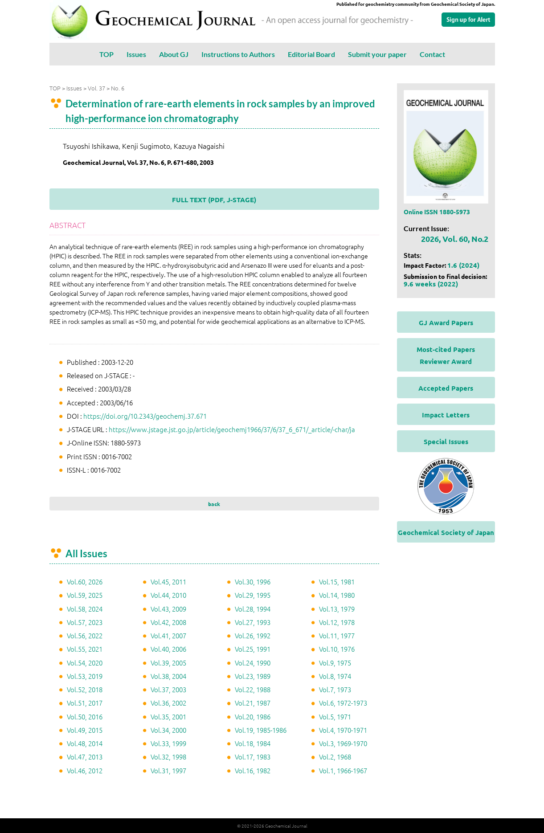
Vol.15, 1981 (337, 581)
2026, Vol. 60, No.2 (454, 238)
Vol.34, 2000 (168, 730)
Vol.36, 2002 (168, 702)
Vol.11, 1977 (337, 635)
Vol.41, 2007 (168, 635)
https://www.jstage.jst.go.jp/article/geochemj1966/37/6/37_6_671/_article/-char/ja (232, 429)
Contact (432, 54)
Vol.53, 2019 (84, 676)
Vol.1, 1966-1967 (343, 770)
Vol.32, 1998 (168, 756)
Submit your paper (377, 54)
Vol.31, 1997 (168, 770)
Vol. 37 (96, 88)
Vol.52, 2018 (84, 689)
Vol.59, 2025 (84, 595)
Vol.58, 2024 (84, 608)
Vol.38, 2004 (168, 676)
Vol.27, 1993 (252, 622)
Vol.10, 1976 (337, 648)
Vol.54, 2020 (84, 662)
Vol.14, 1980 (337, 595)
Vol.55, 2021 (84, 648)
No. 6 (117, 88)
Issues (136, 54)
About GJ (173, 54)
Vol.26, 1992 (252, 635)
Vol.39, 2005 (168, 662)
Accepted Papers (445, 388)
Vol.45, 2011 (168, 581)
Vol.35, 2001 (168, 716)
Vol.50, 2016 (84, 716)
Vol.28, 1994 (252, 608)
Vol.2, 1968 (335, 756)
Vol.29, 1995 (252, 595)
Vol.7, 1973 (335, 689)
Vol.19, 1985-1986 (260, 730)
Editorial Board (311, 54)
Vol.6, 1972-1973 (343, 702)
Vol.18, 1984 (252, 743)
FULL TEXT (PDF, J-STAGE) (214, 199)
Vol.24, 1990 (252, 662)
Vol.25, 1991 (252, 648)
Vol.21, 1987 (252, 702)
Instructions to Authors (238, 54)
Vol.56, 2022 (84, 635)
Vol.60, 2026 (84, 581)
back (214, 503)
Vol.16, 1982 (252, 770)
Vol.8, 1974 (335, 676)
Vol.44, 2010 (168, 595)
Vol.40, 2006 (168, 648)
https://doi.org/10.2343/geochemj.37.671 (145, 416)
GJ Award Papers (446, 322)
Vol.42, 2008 (168, 622)
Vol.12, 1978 (337, 622)
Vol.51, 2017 (84, 702)
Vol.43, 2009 (168, 608)
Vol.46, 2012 (84, 770)
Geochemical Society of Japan (446, 532)
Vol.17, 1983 (252, 756)
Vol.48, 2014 (84, 743)
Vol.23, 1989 (252, 676)
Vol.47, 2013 (84, 756)
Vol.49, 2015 (84, 730)
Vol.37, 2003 (168, 689)
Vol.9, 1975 (335, 662)
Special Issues (446, 441)
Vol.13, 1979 (337, 608)
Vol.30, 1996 (252, 581)
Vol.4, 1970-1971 (343, 730)
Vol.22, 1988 (252, 689)
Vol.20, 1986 (252, 716)
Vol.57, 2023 (84, 622)
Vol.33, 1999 (168, 743)
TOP (106, 54)
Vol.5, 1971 (335, 716)
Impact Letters (446, 414)
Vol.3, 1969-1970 (343, 743)
